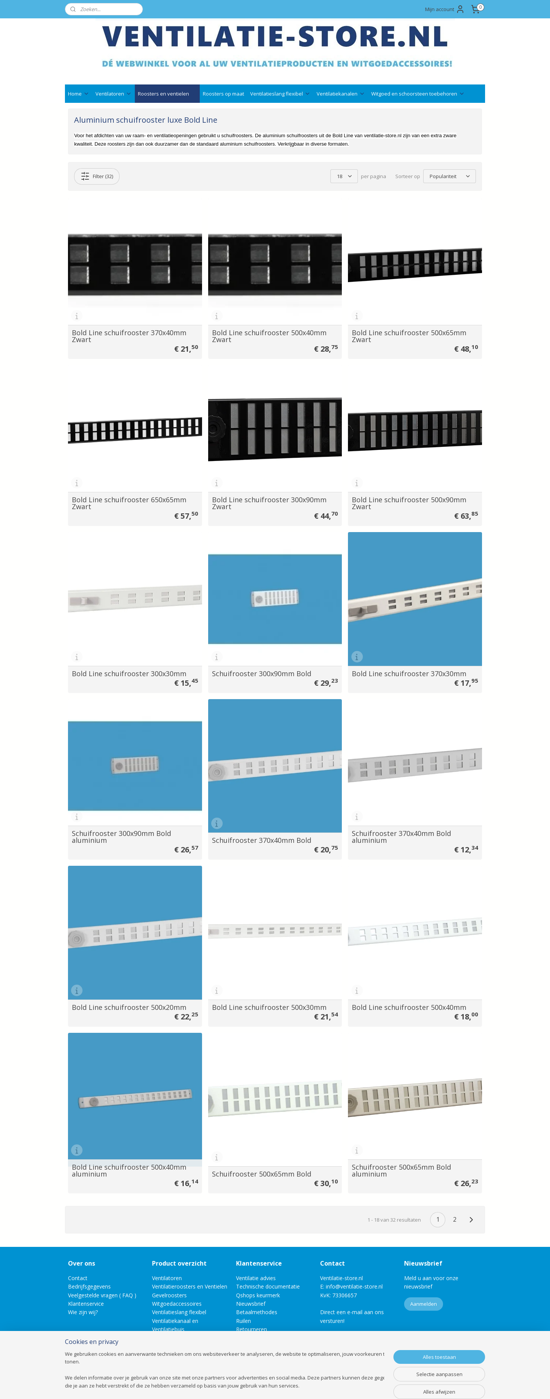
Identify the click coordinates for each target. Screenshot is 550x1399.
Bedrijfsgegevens (89, 1286)
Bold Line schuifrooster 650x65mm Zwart (129, 503)
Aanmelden (423, 1303)
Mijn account (445, 9)
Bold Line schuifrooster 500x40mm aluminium (129, 1170)
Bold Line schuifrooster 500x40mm (409, 1007)
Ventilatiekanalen (341, 93)
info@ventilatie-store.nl (354, 1286)
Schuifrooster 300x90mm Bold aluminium (121, 837)
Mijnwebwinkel (362, 1385)
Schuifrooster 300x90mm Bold (261, 673)
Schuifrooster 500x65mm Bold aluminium (401, 1170)
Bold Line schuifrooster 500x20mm (129, 1007)
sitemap (250, 1385)
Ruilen (243, 1320)
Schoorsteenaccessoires (182, 1338)
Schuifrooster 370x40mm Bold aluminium (401, 837)
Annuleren (248, 1338)
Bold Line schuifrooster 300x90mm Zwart (269, 503)
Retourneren (251, 1329)
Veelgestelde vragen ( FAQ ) (102, 1295)
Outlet (160, 1354)
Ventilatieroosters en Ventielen (189, 1286)
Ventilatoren (113, 93)
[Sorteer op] (450, 176)
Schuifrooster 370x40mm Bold (261, 840)
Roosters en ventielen (167, 93)
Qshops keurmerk (258, 1295)
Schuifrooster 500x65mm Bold (261, 1173)
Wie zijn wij (81, 1312)
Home (78, 93)
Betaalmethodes (256, 1312)
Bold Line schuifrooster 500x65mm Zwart (409, 336)
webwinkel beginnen (295, 1385)
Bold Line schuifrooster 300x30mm (129, 673)
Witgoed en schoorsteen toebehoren (418, 93)
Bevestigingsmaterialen (181, 1346)
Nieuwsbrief (250, 1303)
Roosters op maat (223, 93)
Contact (77, 1278)
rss (266, 1385)
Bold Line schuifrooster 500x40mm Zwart (269, 336)
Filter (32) (97, 176)
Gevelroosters (169, 1295)
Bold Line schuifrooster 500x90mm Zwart (409, 503)
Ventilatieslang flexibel (280, 93)
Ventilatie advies (256, 1278)
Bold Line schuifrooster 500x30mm (269, 1007)
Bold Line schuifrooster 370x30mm (409, 673)
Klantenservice (86, 1303)
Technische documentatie (268, 1286)
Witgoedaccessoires (177, 1303)
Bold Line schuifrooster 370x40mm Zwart (129, 336)
